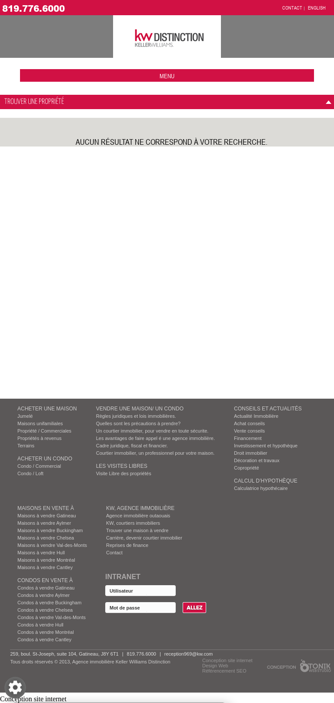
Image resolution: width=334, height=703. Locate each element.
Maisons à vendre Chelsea (45, 537)
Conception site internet (227, 660)
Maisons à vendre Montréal (46, 560)
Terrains (25, 445)
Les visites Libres (121, 466)
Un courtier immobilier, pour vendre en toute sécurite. (152, 430)
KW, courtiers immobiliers (133, 523)
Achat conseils (249, 423)
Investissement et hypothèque (265, 445)
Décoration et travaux (257, 460)
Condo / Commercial (39, 466)
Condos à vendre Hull (40, 624)
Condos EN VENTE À (45, 580)
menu (167, 76)
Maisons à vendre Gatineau (46, 515)
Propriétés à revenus (39, 438)
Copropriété (246, 467)
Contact (114, 552)
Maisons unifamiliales (40, 423)
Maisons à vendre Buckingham (50, 530)
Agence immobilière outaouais (138, 515)
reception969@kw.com (188, 653)
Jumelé (25, 416)
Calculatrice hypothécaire (261, 488)
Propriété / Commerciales (44, 430)
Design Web (215, 665)
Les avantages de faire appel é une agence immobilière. (155, 438)
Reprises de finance (127, 545)
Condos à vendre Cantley (44, 639)
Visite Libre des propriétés (123, 473)
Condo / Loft (30, 473)
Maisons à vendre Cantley (45, 567)
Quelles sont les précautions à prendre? (138, 423)
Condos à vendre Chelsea (45, 610)
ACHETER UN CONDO (44, 459)
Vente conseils (249, 430)
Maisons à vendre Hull (41, 552)
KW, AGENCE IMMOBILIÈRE (140, 508)
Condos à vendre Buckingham (49, 602)
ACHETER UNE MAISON (47, 409)
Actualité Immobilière (256, 416)
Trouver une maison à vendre (137, 530)
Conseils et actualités (268, 409)
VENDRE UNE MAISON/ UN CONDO (140, 409)
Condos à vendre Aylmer (43, 595)
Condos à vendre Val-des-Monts (51, 617)
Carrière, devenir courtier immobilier (144, 537)
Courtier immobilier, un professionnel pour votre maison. (155, 453)
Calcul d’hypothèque (265, 481)
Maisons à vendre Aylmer (44, 523)
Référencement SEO (224, 670)
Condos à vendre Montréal (45, 632)
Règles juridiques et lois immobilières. (136, 416)
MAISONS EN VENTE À (45, 508)
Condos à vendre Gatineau (45, 587)
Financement (248, 438)
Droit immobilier (250, 453)
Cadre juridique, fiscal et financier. (132, 445)
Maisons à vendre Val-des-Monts (52, 545)
